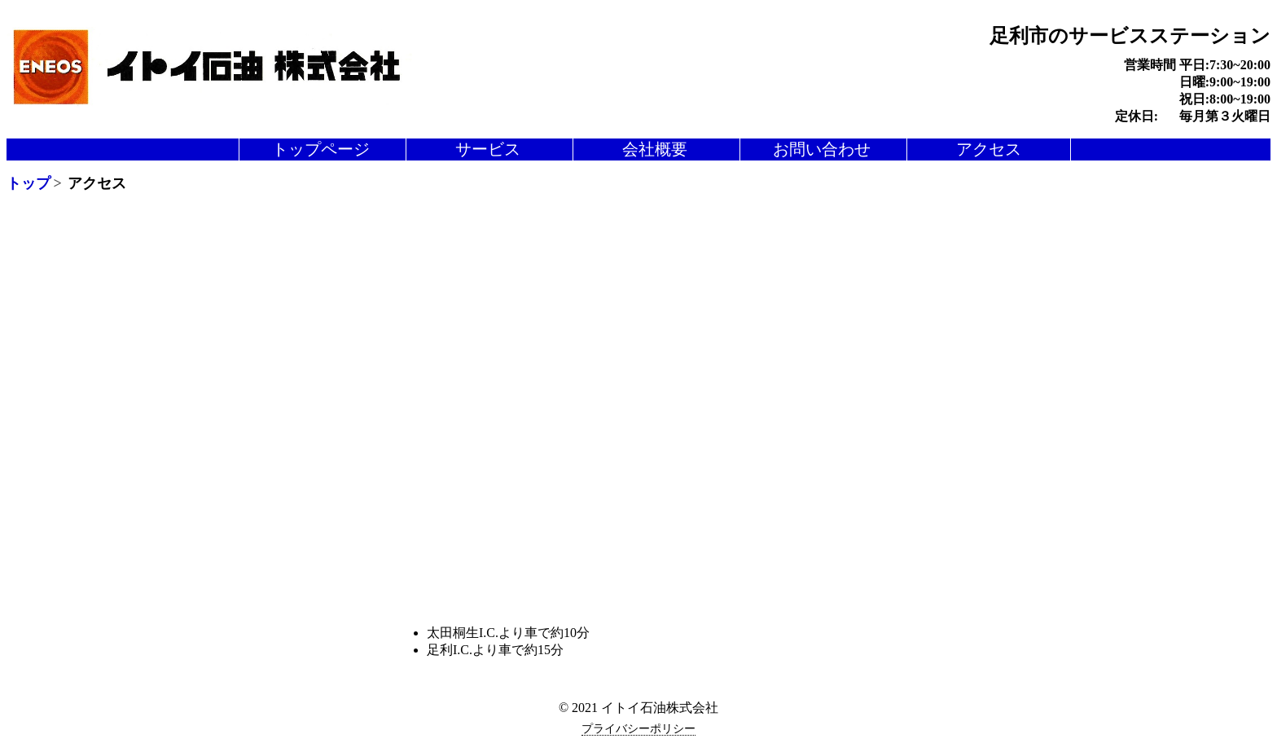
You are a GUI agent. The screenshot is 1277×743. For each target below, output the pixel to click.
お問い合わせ (822, 149)
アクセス (988, 149)
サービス (487, 149)
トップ (28, 183)
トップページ (321, 149)
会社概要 (654, 149)
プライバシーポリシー (638, 729)
